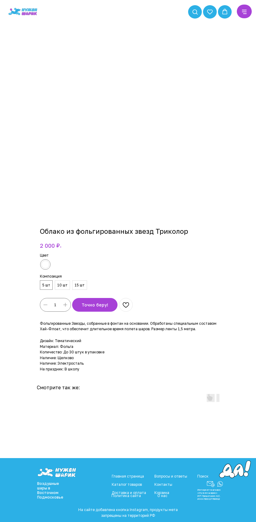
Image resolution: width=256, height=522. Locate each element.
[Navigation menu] (244, 12)
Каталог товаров (127, 484)
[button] (195, 12)
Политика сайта (126, 495)
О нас (162, 495)
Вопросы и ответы (170, 476)
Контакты (163, 484)
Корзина (161, 492)
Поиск (203, 476)
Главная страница (128, 476)
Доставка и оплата (129, 492)
